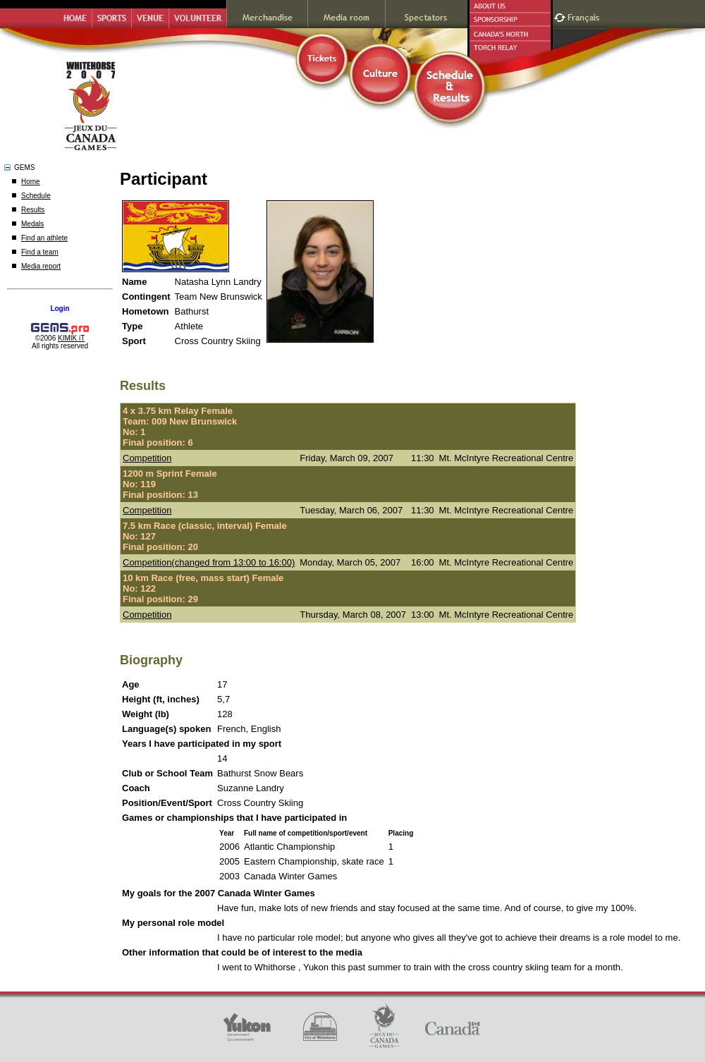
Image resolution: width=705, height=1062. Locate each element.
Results (32, 210)
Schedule (36, 196)
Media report (41, 266)
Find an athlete (44, 238)
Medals (32, 224)
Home (30, 181)
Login (59, 308)
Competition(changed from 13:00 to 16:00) (209, 562)
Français (585, 16)
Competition (147, 458)
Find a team (40, 252)
